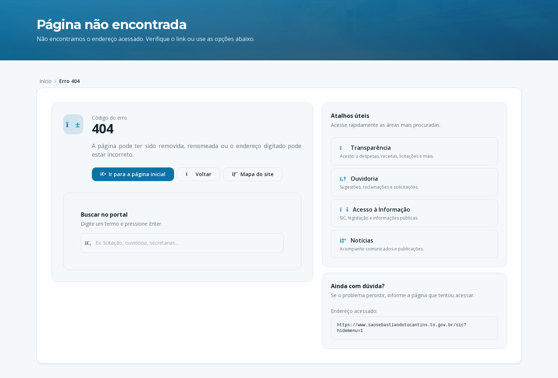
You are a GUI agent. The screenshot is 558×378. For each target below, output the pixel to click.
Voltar (198, 174)
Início (45, 81)
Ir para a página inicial (133, 174)
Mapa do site (253, 174)
